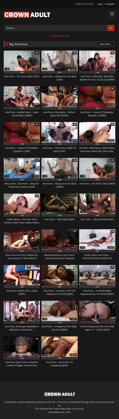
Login (99, 4)
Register (110, 4)
